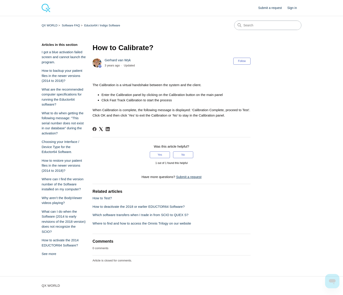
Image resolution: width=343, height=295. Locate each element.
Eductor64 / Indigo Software (102, 25)
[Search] (267, 25)
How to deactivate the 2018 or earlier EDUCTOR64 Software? (138, 206)
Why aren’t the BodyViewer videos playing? (62, 200)
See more (49, 254)
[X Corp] (101, 129)
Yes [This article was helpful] (160, 154)
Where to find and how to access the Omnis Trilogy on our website (141, 223)
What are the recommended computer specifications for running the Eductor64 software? (62, 96)
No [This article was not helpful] (183, 154)
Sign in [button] (292, 8)
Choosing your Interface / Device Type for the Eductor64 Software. (60, 147)
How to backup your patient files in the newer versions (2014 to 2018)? (62, 76)
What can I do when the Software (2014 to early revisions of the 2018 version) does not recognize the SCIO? (64, 221)
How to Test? (102, 198)
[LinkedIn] (108, 129)
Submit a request (270, 8)
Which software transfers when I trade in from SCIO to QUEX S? (140, 215)
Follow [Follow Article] (242, 61)
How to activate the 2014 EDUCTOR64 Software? (60, 242)
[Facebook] (94, 129)
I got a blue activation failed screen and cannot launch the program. (64, 57)
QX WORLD (50, 25)
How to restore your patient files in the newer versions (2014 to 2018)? (62, 165)
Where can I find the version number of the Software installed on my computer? (63, 184)
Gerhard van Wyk (118, 60)
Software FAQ (71, 25)
